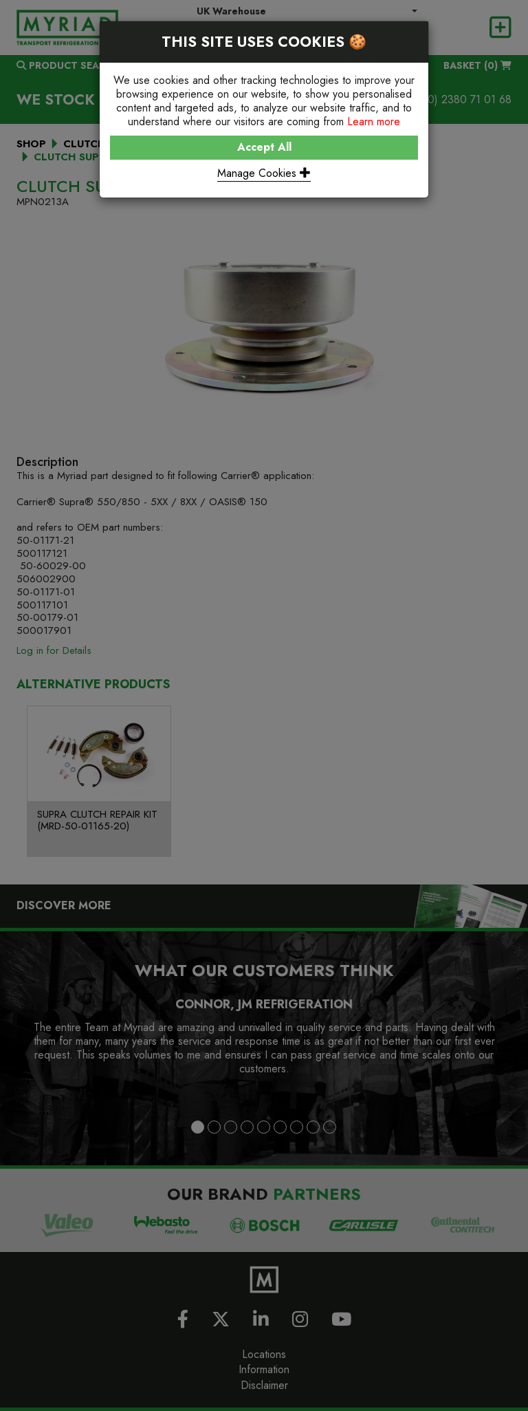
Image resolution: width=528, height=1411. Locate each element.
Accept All (264, 147)
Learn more (373, 121)
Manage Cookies (264, 173)
